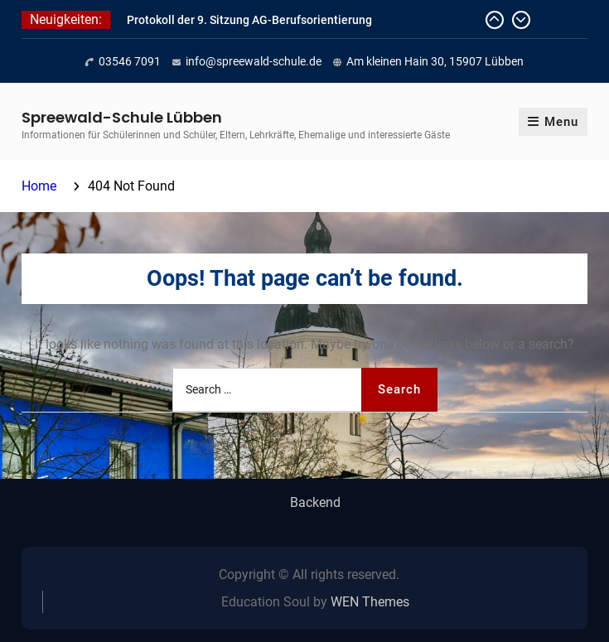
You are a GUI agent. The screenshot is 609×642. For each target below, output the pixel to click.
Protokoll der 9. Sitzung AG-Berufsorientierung (249, 20)
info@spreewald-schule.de (253, 61)
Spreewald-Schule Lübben (122, 117)
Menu (553, 121)
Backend (315, 502)
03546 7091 (130, 61)
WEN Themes (370, 602)
